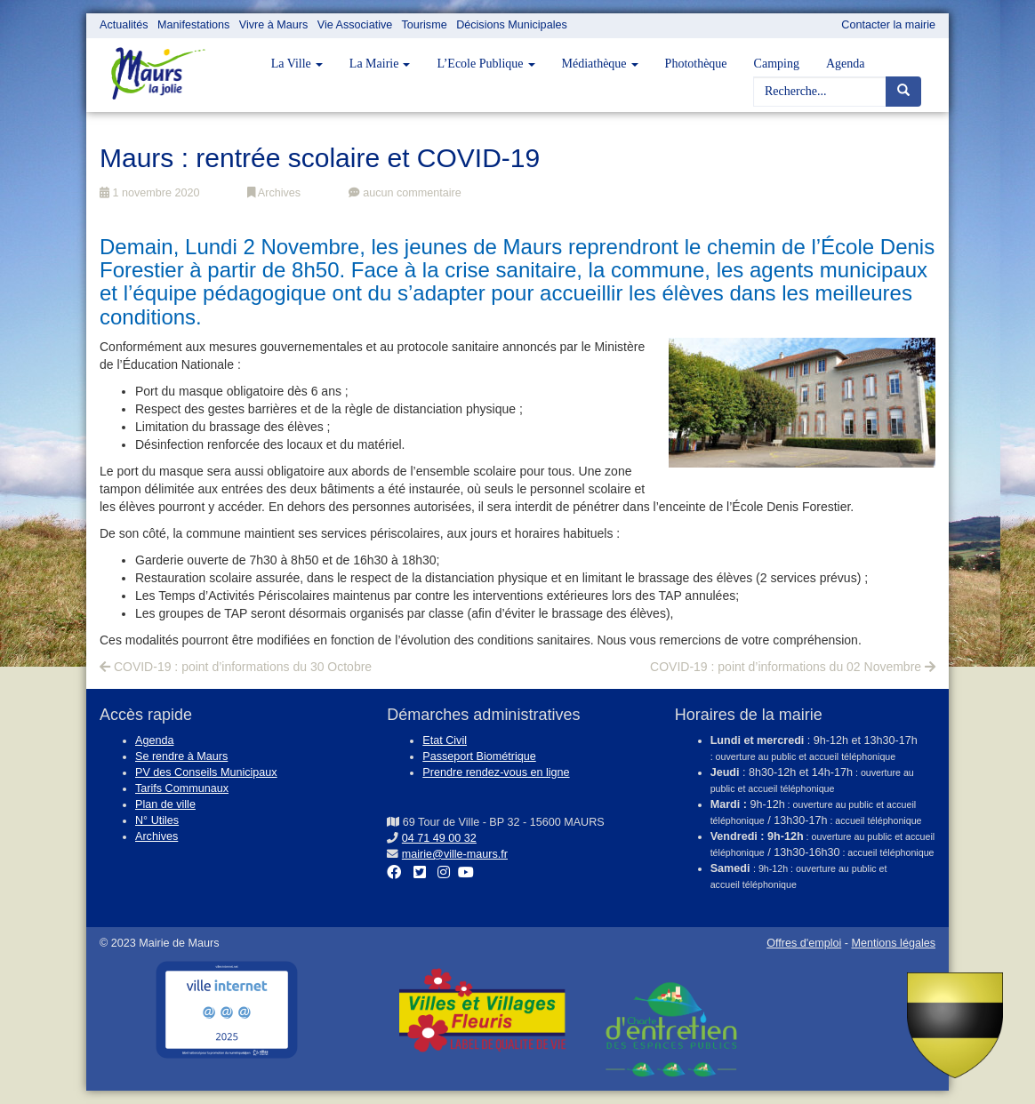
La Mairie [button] (380, 63)
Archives (274, 193)
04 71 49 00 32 (439, 838)
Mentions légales (893, 943)
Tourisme (424, 25)
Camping (776, 63)
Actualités (124, 25)
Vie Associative (354, 25)
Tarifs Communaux (182, 788)
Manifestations (193, 25)
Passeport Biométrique (478, 756)
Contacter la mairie (888, 25)
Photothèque (696, 63)
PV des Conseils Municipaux (206, 772)
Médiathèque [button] (600, 63)
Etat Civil (444, 740)
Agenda (845, 63)
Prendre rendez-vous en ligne (495, 772)
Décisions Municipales (511, 25)
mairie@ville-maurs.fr (455, 854)
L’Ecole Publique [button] (485, 63)
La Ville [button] (297, 63)
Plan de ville (165, 804)
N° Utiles (157, 820)
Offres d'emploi (803, 943)
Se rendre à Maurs (181, 756)
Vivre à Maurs (273, 25)
